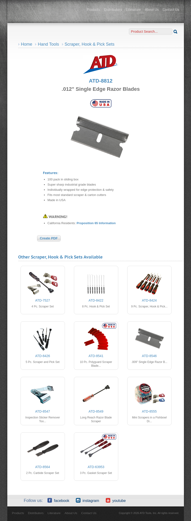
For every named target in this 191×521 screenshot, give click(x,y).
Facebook (58, 500)
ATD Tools (47, 10)
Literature (133, 9)
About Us (152, 9)
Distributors (113, 9)
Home (26, 44)
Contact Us (171, 9)
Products (93, 9)
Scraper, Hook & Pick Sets (90, 44)
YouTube (116, 500)
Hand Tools (48, 44)
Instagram (87, 500)
